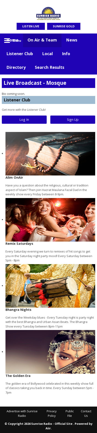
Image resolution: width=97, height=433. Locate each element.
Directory (16, 67)
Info (66, 53)
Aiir (48, 428)
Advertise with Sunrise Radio (22, 413)
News (71, 40)
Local (47, 53)
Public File (70, 413)
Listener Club (19, 53)
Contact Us (86, 413)
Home (12, 40)
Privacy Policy (52, 413)
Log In (24, 119)
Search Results (49, 67)
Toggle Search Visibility (88, 40)
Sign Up (73, 119)
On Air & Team (42, 40)
